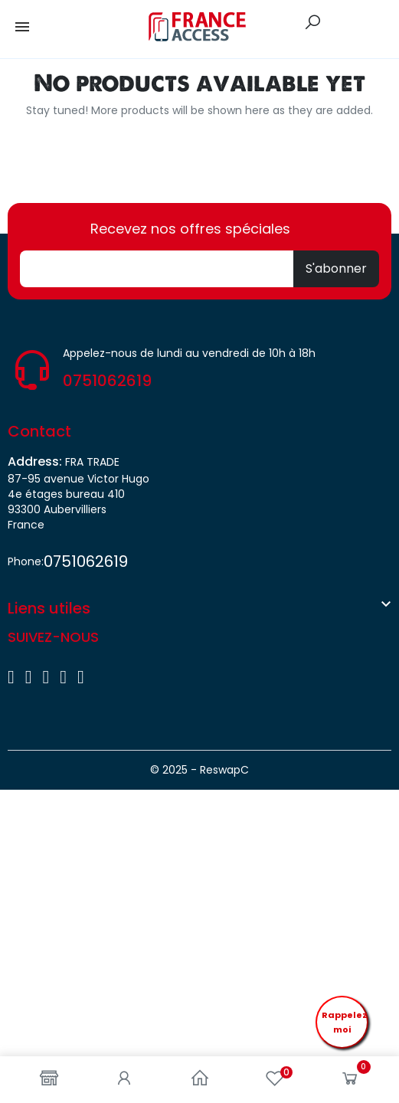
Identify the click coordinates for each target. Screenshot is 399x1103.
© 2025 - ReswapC (199, 769)
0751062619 (107, 380)
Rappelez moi (345, 1022)
